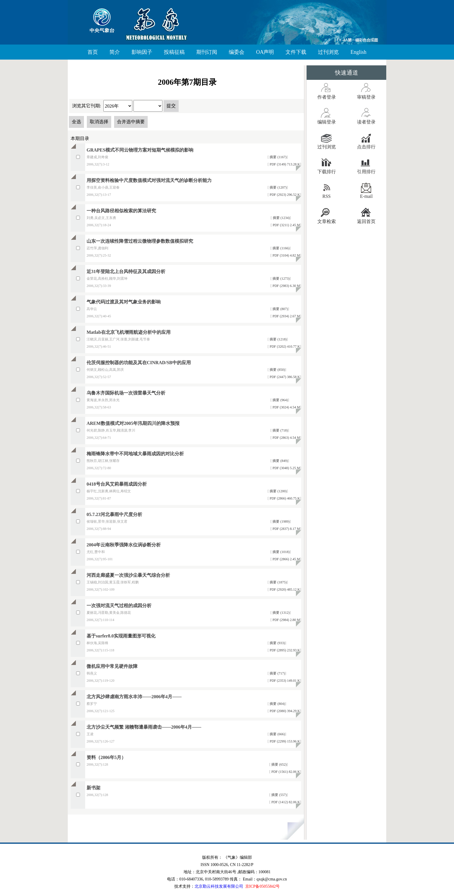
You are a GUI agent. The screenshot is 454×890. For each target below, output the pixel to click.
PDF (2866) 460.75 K (284, 498)
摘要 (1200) (278, 491)
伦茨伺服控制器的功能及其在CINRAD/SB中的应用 (139, 362)
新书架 (93, 787)
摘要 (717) (277, 673)
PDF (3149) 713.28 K (284, 164)
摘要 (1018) (281, 552)
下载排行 (326, 171)
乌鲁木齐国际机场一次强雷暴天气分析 (126, 392)
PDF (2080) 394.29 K (284, 711)
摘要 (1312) (281, 613)
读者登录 (366, 121)
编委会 (236, 52)
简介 (114, 52)
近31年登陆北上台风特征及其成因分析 (126, 271)
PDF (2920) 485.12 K (284, 589)
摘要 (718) (280, 430)
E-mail (366, 196)
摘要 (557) (278, 795)
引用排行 (366, 171)
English (358, 52)
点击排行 (366, 146)
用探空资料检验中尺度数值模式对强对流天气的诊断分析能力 (149, 180)
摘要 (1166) (281, 248)
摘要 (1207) (278, 187)
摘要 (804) (277, 704)
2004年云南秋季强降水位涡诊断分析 (124, 544)
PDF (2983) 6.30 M (286, 286)
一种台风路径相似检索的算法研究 (121, 210)
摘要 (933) (277, 643)
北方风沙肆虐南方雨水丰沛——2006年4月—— (134, 696)
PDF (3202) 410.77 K (284, 346)
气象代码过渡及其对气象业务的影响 (124, 301)
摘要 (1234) (281, 218)
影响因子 (141, 52)
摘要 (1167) (278, 157)
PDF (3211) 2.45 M (286, 225)
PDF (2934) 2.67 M (286, 316)
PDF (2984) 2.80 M (286, 620)
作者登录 (326, 97)
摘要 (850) (277, 370)
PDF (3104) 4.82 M (286, 255)
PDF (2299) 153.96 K (284, 741)
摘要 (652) (278, 764)
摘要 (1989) (281, 521)
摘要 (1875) (278, 582)
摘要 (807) (280, 309)
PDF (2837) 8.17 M (286, 529)
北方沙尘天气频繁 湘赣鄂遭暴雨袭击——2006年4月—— (144, 727)
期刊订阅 (206, 52)
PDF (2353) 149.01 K (284, 681)
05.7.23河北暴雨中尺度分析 (114, 514)
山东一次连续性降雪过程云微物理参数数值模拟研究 (140, 241)
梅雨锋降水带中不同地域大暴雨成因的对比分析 (135, 453)
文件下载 (295, 52)
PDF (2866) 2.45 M (286, 559)
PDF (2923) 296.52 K (284, 195)
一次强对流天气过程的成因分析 (119, 605)
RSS (327, 196)
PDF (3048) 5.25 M (286, 468)
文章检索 (326, 221)
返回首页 (366, 221)
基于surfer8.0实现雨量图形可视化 (121, 635)
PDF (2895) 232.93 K (284, 650)
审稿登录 (366, 97)
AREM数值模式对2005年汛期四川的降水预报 (133, 423)
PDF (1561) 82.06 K (285, 772)
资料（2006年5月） (106, 757)
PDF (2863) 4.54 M (286, 438)
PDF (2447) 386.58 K (284, 377)
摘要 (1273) (281, 279)
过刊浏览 (328, 52)
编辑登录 (326, 121)
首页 (92, 52)
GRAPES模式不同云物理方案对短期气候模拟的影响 (140, 150)
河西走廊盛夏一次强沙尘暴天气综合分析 (128, 575)
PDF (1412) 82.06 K (285, 802)
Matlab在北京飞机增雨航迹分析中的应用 (129, 332)
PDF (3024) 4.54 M (286, 407)
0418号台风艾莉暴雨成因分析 (117, 484)
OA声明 (265, 52)
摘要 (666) (277, 734)
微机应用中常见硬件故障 (112, 666)
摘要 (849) (280, 461)
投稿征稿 (174, 52)
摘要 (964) (280, 400)
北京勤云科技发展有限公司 (219, 886)
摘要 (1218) (278, 339)
